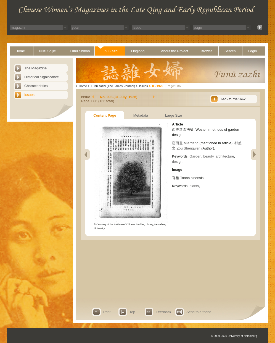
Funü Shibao (80, 51)
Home (20, 51)
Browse (207, 51)
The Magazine (35, 68)
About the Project (174, 51)
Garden (195, 156)
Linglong (137, 51)
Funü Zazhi (109, 51)
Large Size (173, 115)
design (177, 161)
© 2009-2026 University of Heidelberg (234, 335)
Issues (29, 95)
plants (194, 186)
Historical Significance (41, 77)
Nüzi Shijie (47, 51)
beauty (208, 156)
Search (230, 51)
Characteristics (36, 86)
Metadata (140, 115)
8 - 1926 (157, 86)
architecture (225, 156)
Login (252, 51)
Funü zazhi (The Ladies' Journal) (113, 86)
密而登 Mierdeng (185, 143)
